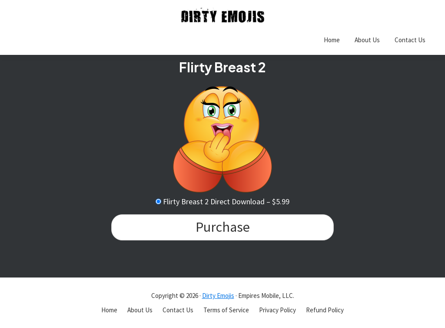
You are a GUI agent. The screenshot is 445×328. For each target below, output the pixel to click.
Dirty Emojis (218, 295)
